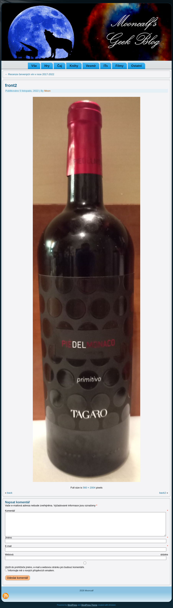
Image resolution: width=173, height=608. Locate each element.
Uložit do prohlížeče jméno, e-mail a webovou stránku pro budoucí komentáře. (45, 567)
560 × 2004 (89, 487)
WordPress (72, 605)
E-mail (86, 546)
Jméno (86, 537)
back (9, 492)
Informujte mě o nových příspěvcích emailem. (31, 570)
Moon (47, 90)
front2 (11, 85)
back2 (162, 492)
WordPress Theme (89, 605)
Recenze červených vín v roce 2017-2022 (29, 74)
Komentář (86, 510)
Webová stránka (86, 554)
